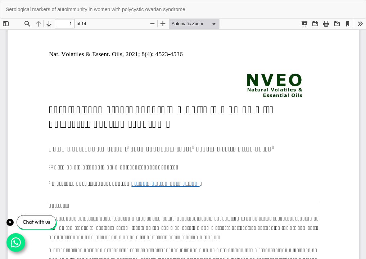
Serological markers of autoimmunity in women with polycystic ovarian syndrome (95, 9)
